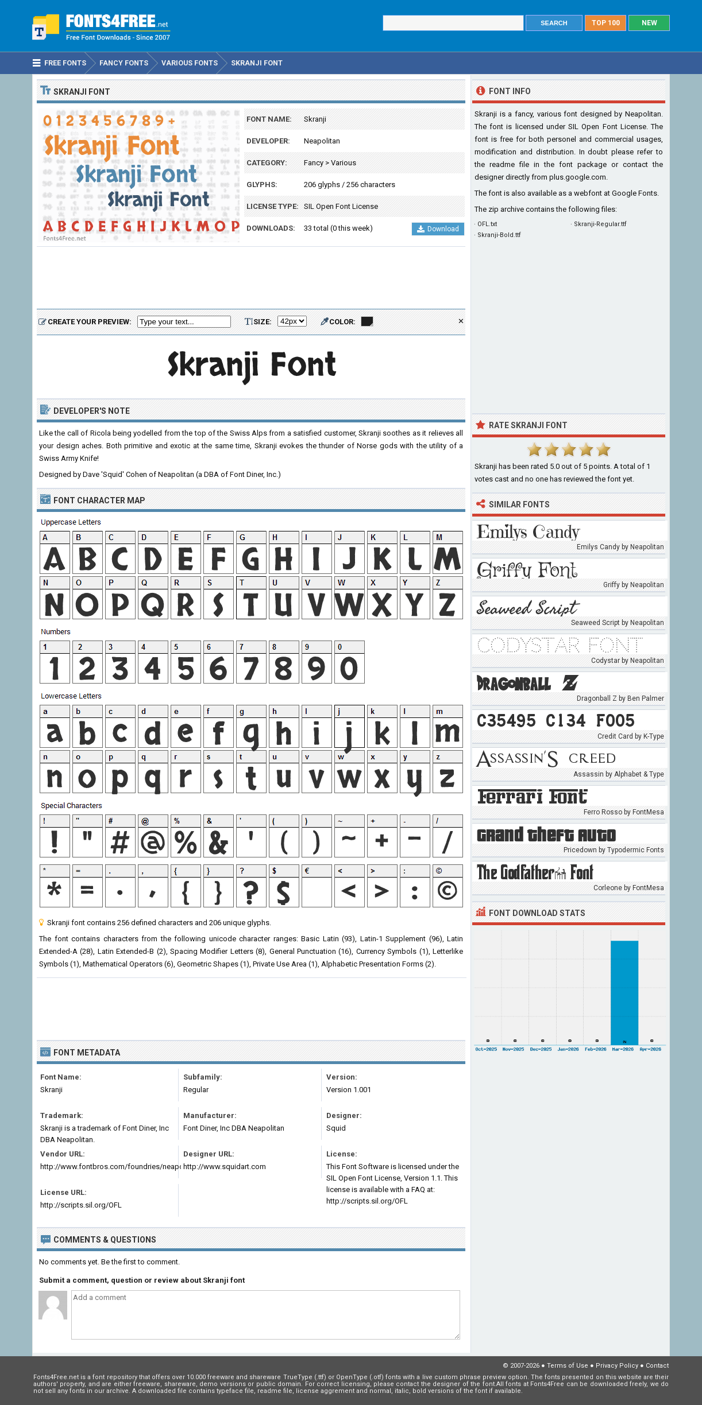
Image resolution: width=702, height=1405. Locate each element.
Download (438, 229)
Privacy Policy (617, 1365)
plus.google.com (577, 177)
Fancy (313, 162)
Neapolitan (322, 141)
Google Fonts (634, 193)
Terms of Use (567, 1365)
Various (343, 162)
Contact (657, 1365)
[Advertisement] (251, 278)
